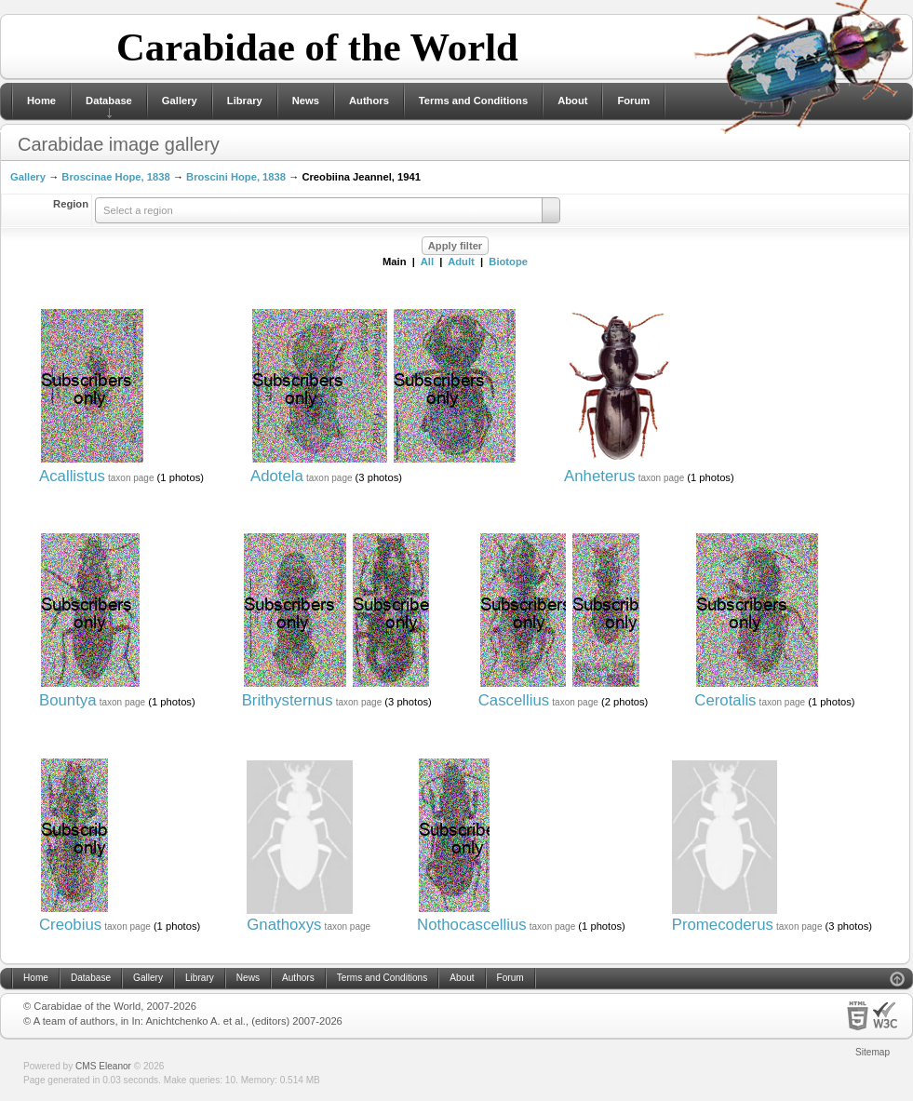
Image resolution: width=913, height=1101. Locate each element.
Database (109, 100)
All (427, 261)
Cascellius (513, 700)
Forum (633, 100)
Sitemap (872, 1052)
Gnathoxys (284, 924)
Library (244, 100)
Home (41, 100)
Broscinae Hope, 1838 (115, 176)
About (572, 100)
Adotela (276, 476)
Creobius (70, 924)
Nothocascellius (472, 924)
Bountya (68, 700)
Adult (461, 261)
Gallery (179, 100)
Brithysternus (287, 700)
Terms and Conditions (473, 100)
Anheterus (600, 476)
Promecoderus (722, 924)
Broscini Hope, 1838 (236, 176)
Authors (369, 100)
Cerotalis (725, 700)
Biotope (508, 261)
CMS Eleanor (103, 1066)
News (305, 100)
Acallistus (72, 476)
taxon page (131, 478)
